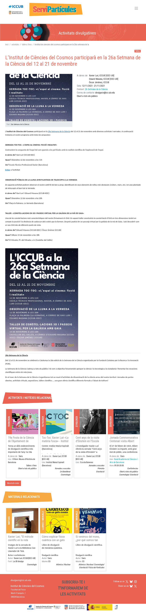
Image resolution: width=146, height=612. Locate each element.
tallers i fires (27, 44)
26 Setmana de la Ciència (96, 89)
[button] (38, 97)
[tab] (27, 385)
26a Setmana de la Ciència (59, 131)
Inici (7, 44)
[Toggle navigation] (136, 9)
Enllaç (7, 170)
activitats (15, 44)
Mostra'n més (13, 483)
